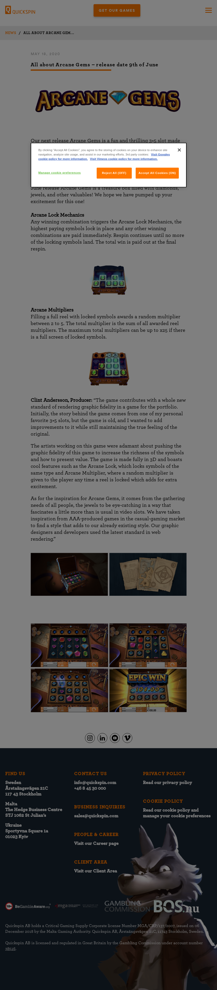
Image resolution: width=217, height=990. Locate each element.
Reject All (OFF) (114, 172)
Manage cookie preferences (59, 172)
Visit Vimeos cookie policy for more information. (124, 158)
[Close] (179, 150)
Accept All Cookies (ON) (157, 172)
